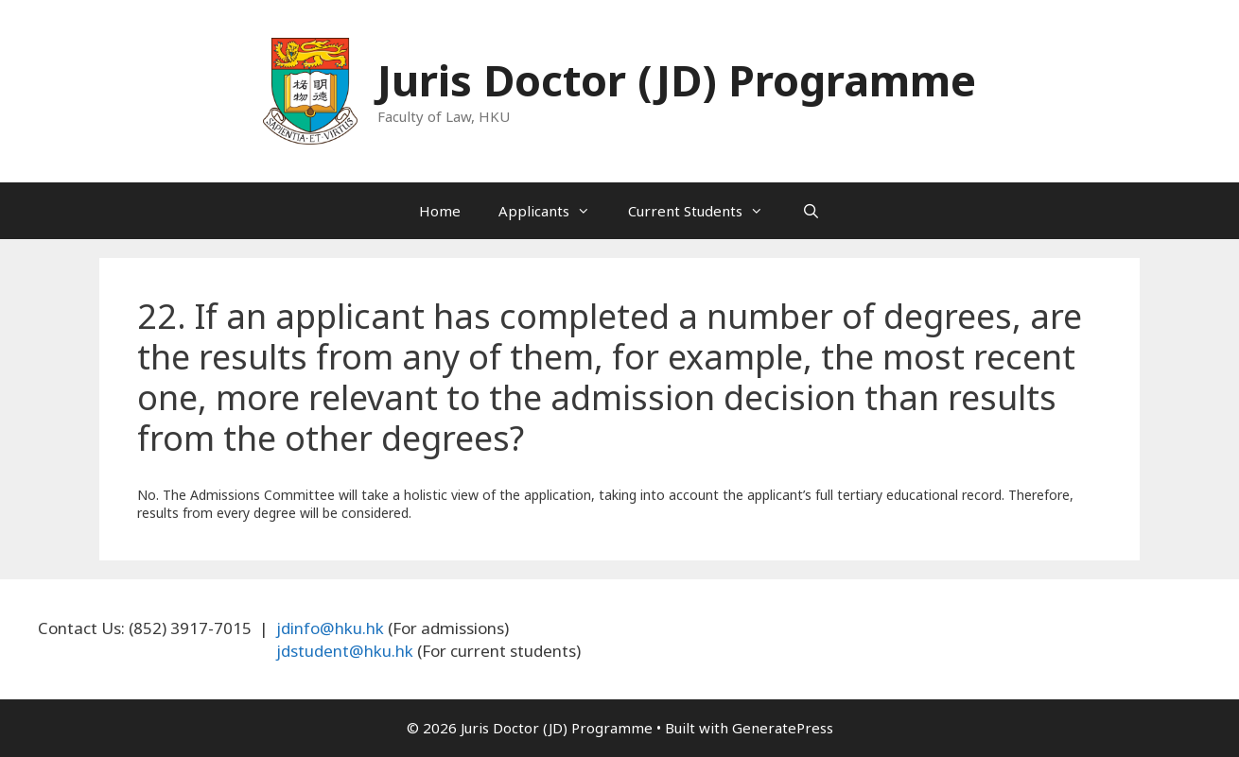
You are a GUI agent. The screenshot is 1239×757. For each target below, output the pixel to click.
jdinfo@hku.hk (330, 628)
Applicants (553, 210)
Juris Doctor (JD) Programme (676, 80)
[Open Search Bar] (810, 210)
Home (440, 210)
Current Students (705, 210)
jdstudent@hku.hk (344, 651)
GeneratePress (782, 727)
